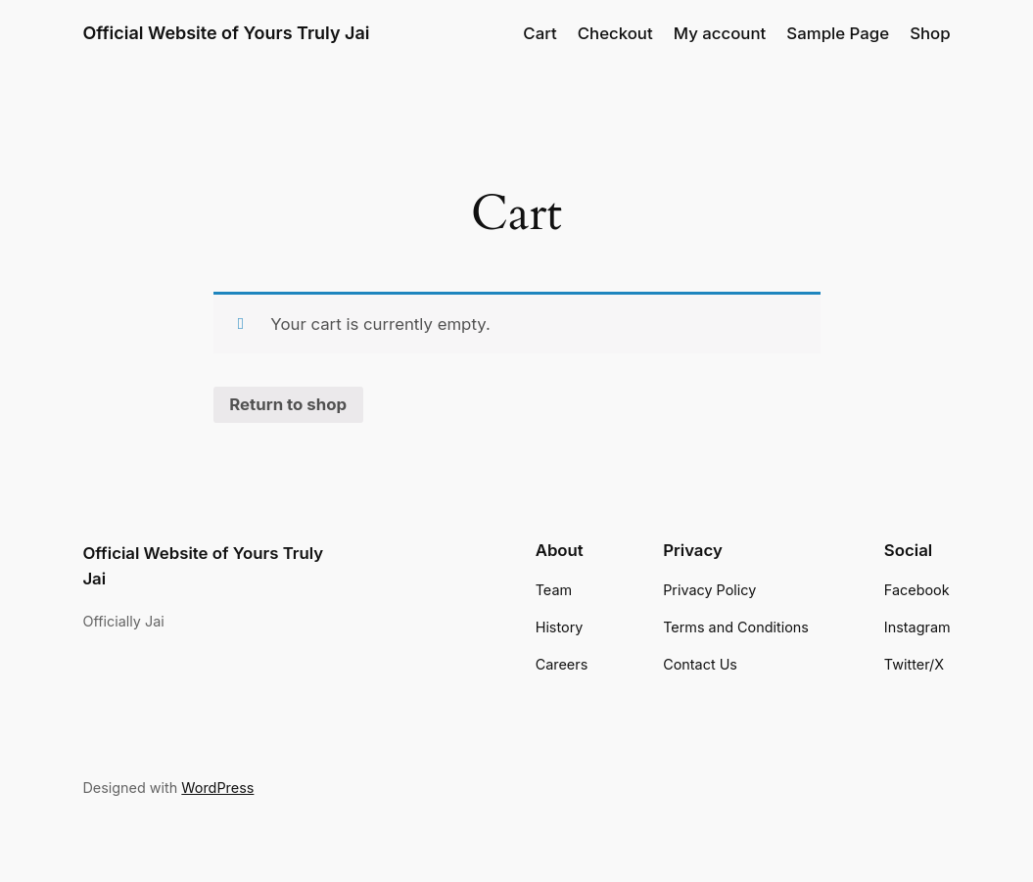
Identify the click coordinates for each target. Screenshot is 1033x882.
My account (720, 33)
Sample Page (837, 33)
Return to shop (288, 404)
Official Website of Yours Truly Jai (225, 33)
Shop (930, 33)
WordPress (217, 787)
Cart (539, 33)
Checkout (615, 33)
